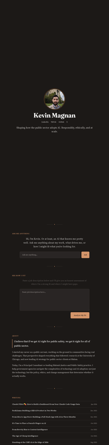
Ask (85, 255)
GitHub (61, 122)
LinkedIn (45, 122)
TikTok (53, 122)
